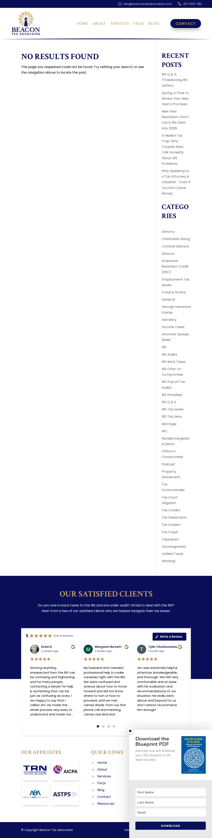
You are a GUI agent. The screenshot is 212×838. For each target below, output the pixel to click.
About (99, 24)
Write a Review (168, 637)
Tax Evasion (171, 524)
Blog (154, 24)
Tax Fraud (170, 532)
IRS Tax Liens (172, 416)
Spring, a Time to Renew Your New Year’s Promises (175, 98)
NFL (164, 431)
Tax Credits (171, 510)
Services (120, 24)
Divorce (168, 253)
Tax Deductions (174, 517)
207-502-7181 (192, 4)
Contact (186, 23)
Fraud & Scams (174, 292)
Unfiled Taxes (172, 553)
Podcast (168, 464)
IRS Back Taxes (174, 361)
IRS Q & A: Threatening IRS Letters (174, 80)
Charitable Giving (176, 239)
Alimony (168, 231)
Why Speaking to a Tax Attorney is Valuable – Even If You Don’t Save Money (176, 182)
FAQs (139, 24)
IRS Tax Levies (173, 409)
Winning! (169, 561)
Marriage (169, 424)
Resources (105, 803)
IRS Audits (169, 354)
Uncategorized (174, 546)
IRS (164, 347)
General (168, 299)
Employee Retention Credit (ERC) (175, 266)
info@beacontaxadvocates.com (147, 4)
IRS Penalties (172, 394)
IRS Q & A (169, 402)
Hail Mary (169, 319)
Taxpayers (170, 539)
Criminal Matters (175, 246)
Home (82, 24)
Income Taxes (173, 327)
